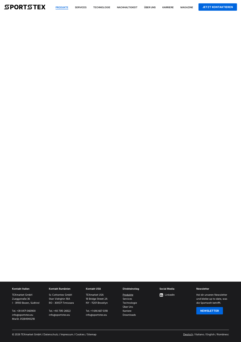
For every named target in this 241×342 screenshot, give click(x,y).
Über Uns (150, 7)
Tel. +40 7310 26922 (60, 311)
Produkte (62, 7)
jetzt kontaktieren (218, 7)
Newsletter (209, 310)
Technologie (101, 7)
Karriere (168, 7)
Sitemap (91, 334)
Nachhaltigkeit (127, 7)
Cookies (80, 334)
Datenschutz (51, 334)
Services (81, 7)
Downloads (129, 315)
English (210, 335)
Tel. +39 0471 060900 (24, 311)
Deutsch (188, 335)
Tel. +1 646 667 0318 (97, 311)
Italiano (199, 335)
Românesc (223, 335)
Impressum (67, 334)
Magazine (186, 7)
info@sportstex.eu (22, 315)
